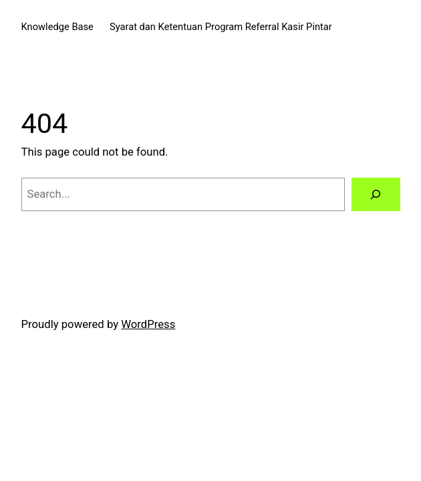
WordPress (148, 324)
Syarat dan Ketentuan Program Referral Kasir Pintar (221, 27)
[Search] (376, 194)
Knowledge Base (57, 27)
